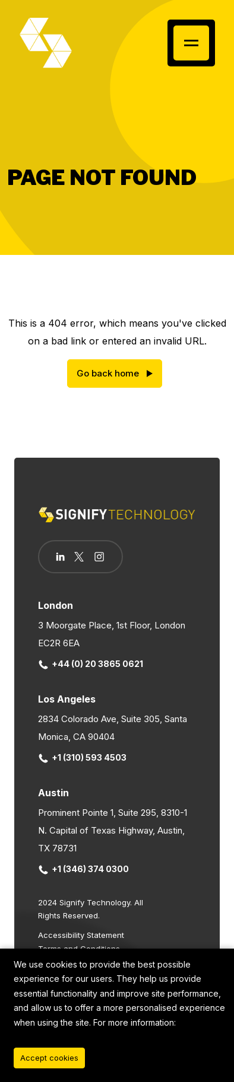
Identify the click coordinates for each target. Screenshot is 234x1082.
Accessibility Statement (81, 935)
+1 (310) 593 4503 (83, 757)
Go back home (108, 373)
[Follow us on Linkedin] (60, 557)
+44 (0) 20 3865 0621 (91, 664)
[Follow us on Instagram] (99, 558)
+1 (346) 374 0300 (84, 869)
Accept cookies (49, 1057)
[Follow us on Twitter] (79, 557)
